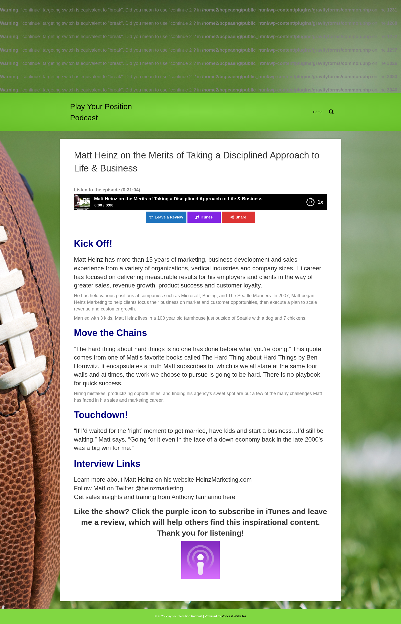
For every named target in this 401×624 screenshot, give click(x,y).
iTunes (207, 217)
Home (317, 112)
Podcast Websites (234, 616)
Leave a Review (169, 217)
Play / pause (82, 202)
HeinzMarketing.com (224, 479)
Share (241, 217)
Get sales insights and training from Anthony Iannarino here (154, 496)
